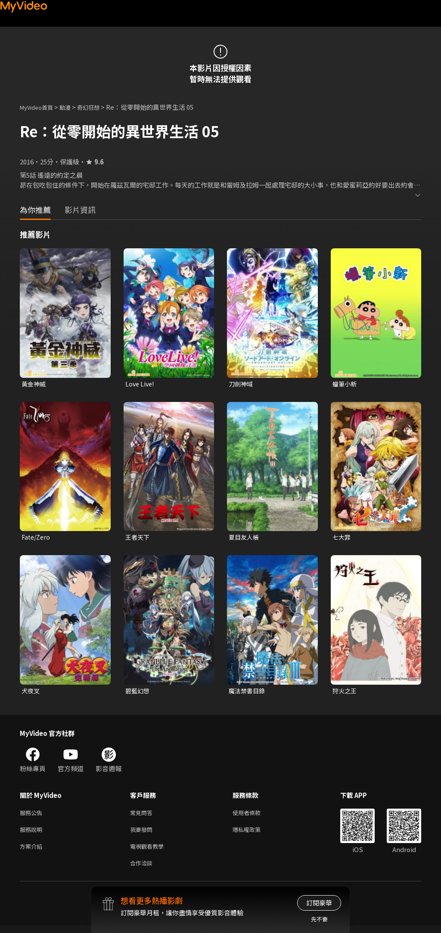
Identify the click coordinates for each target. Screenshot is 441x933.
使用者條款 (254, 815)
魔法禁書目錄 (248, 692)
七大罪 (342, 538)
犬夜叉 (31, 692)
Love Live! (140, 384)
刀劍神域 (242, 384)
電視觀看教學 (149, 851)
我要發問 (143, 833)
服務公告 (33, 815)
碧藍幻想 (138, 692)
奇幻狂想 (98, 106)
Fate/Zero (37, 538)
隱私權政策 (254, 833)
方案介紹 (33, 851)
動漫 (71, 106)
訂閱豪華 (319, 902)
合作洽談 (143, 869)
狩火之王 (345, 692)
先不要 (319, 919)
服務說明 (33, 833)
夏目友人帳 (245, 538)
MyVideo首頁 (39, 106)
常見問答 (143, 815)
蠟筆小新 (345, 384)
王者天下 (138, 538)
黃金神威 (34, 384)
